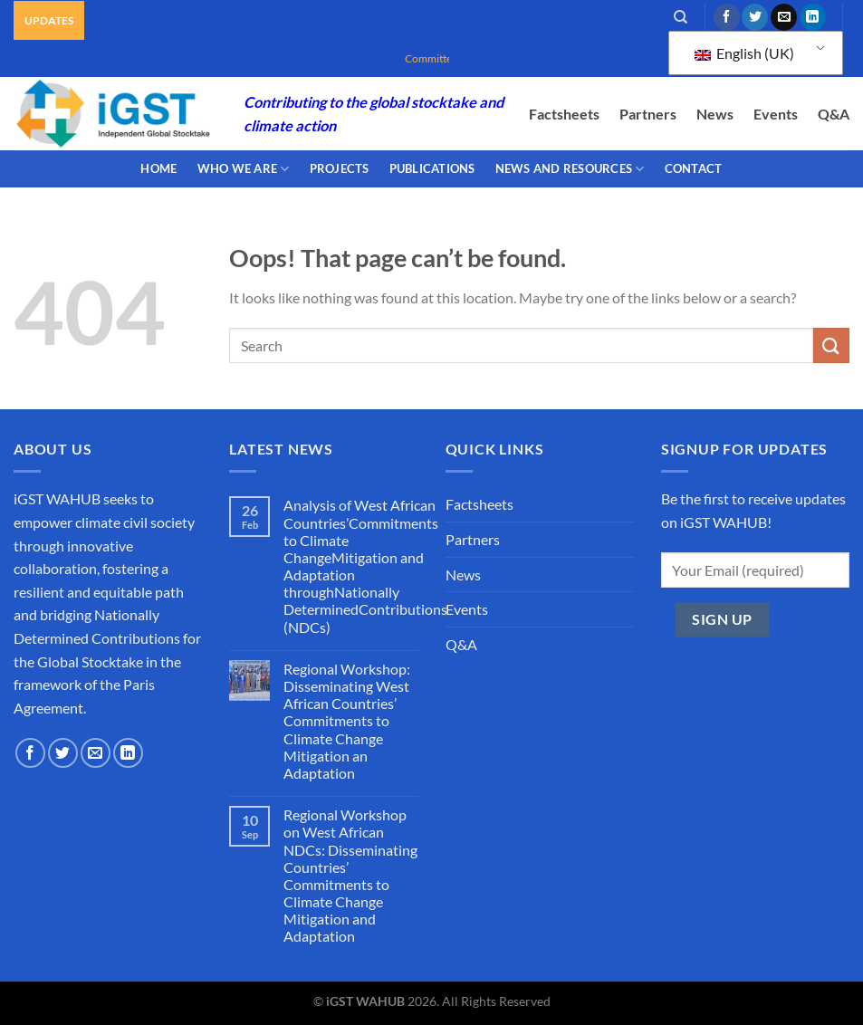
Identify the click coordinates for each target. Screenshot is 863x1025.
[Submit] (831, 345)
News (715, 113)
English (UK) (744, 53)
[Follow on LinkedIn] (813, 17)
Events (775, 113)
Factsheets (564, 113)
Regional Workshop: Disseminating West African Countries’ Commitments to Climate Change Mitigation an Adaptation (346, 720)
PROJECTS (339, 168)
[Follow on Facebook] (727, 17)
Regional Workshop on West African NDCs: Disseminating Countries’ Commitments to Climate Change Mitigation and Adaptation (350, 875)
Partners (647, 113)
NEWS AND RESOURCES (570, 168)
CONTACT (694, 168)
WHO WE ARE (243, 168)
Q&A (833, 113)
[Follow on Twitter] (755, 17)
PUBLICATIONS (432, 168)
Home (158, 168)
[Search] (680, 17)
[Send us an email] (784, 17)
